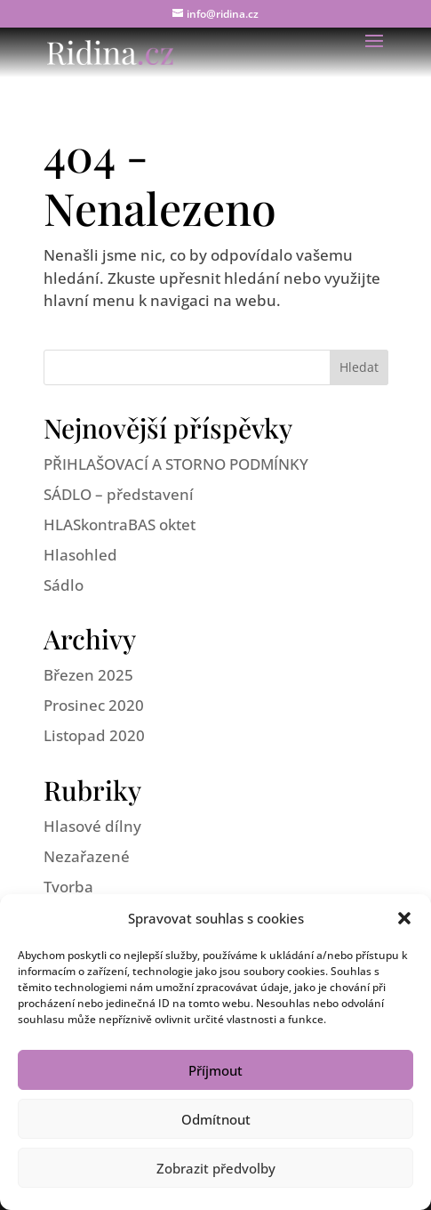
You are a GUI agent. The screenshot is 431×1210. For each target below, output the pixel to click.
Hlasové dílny (92, 826)
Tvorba (68, 886)
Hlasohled (80, 554)
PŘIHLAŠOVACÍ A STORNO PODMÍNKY (176, 464)
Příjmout (215, 1070)
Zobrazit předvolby (215, 1168)
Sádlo (64, 585)
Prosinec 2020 (94, 705)
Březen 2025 (88, 675)
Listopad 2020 (94, 735)
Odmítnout (216, 1119)
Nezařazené (87, 856)
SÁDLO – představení (119, 494)
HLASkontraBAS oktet (120, 524)
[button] (404, 918)
